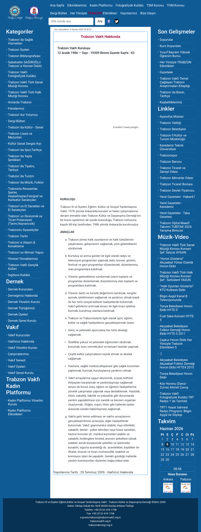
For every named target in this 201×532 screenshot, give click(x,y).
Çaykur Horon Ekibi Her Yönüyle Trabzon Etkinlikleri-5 (176, 343)
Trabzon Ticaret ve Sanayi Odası (172, 170)
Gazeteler (166, 72)
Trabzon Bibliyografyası (24, 56)
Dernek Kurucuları (20, 289)
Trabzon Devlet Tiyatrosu (177, 190)
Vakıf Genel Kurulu (21, 373)
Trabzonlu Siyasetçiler (23, 230)
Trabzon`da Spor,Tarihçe (25, 150)
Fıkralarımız (16, 108)
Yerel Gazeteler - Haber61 (177, 197)
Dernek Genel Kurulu (22, 321)
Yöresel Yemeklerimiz (23, 259)
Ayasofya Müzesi (172, 116)
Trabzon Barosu (171, 162)
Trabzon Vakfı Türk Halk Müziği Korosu (24, 94)
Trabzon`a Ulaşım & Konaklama (21, 244)
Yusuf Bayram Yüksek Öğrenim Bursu (175, 54)
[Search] (70, 21)
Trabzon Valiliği (170, 123)
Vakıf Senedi (16, 360)
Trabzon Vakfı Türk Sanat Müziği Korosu (25, 84)
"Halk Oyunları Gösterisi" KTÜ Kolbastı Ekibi (177, 288)
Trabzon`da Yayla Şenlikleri (20, 158)
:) (161, 354)
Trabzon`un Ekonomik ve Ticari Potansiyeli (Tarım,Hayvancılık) (25, 220)
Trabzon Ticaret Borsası (176, 184)
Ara (100, 21)
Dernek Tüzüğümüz (21, 308)
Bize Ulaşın (147, 13)
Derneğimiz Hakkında (23, 295)
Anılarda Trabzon (20, 102)
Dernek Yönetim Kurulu (24, 302)
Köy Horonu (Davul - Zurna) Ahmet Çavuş (174, 385)
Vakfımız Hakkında (21, 341)
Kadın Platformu (101, 5)
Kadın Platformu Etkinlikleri (19, 412)
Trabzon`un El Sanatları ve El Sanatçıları (26, 208)
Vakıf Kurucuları (19, 335)
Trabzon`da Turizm (21, 176)
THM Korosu (175, 5)
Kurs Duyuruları (170, 46)
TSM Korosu (155, 5)
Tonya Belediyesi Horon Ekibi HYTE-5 (176, 308)
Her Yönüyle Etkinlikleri (93, 13)
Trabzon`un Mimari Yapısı (26, 252)
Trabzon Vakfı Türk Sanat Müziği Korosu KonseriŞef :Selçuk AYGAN (177, 248)
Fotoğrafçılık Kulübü (129, 5)
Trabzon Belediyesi (173, 129)
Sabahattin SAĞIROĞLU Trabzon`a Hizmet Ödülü (25, 64)
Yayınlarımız (128, 13)
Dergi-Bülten (58, 13)
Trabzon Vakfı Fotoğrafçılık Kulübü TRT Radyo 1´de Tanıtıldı (177, 397)
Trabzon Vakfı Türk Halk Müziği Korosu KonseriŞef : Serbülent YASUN (176, 276)
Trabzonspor (168, 155)
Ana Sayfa (57, 5)
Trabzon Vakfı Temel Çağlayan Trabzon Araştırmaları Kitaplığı (175, 82)
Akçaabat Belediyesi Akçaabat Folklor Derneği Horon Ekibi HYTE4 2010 (177, 363)
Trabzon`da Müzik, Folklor (26, 182)
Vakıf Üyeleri (16, 366)
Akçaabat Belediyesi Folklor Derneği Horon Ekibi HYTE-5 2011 (175, 330)
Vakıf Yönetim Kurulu (22, 348)
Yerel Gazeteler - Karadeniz (171, 205)
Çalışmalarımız (18, 354)
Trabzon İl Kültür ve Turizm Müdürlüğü (173, 137)
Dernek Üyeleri (18, 314)
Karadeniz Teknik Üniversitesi (172, 147)
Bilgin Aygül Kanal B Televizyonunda (173, 298)
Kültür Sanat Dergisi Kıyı (24, 144)
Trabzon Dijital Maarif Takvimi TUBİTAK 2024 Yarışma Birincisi (176, 226)
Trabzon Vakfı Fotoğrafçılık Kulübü (22, 74)
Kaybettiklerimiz (171, 102)
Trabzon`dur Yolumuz (23, 115)
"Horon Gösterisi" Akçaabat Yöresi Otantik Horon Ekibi (176, 262)
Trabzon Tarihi (18, 236)
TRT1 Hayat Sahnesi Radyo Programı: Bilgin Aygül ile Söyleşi (175, 411)
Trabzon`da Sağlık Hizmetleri (20, 41)
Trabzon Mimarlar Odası (176, 178)
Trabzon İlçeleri (18, 50)
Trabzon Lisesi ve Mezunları (20, 135)
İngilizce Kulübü (19, 275)
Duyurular (166, 40)
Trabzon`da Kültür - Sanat (25, 127)
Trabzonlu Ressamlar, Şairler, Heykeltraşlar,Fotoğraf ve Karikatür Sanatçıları (25, 194)
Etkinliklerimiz (77, 5)
